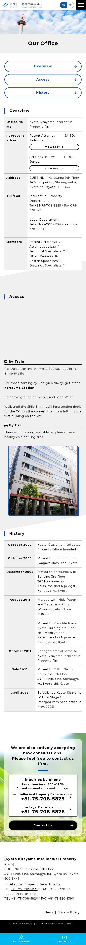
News (49, 912)
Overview (55, 66)
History (56, 93)
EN (63, 5)
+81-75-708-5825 (48, 205)
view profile (54, 146)
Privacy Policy (69, 912)
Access (56, 79)
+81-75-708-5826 (48, 224)
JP (70, 5)
